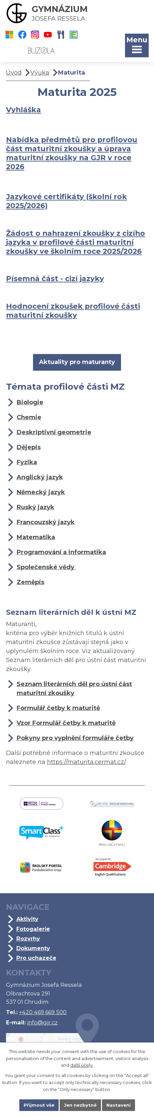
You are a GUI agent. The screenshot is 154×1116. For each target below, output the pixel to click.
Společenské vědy (46, 567)
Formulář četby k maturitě (58, 708)
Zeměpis (30, 582)
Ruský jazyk (35, 507)
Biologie (30, 402)
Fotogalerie (33, 929)
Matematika (36, 537)
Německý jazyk (41, 492)
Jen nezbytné (80, 1105)
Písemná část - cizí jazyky (55, 278)
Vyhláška (23, 109)
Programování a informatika (61, 552)
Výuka (39, 72)
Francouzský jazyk (46, 522)
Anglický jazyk (40, 477)
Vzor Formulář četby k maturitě (66, 723)
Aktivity (27, 919)
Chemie (29, 417)
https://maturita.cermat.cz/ (86, 762)
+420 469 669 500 (43, 1012)
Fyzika (27, 462)
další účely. (81, 1065)
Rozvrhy (28, 938)
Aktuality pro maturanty (77, 362)
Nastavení (118, 1105)
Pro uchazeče (36, 957)
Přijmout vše (39, 1105)
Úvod (14, 72)
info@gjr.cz (42, 1022)
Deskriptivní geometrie (54, 432)
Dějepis (29, 447)
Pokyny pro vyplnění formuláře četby (75, 738)
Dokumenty (33, 948)
